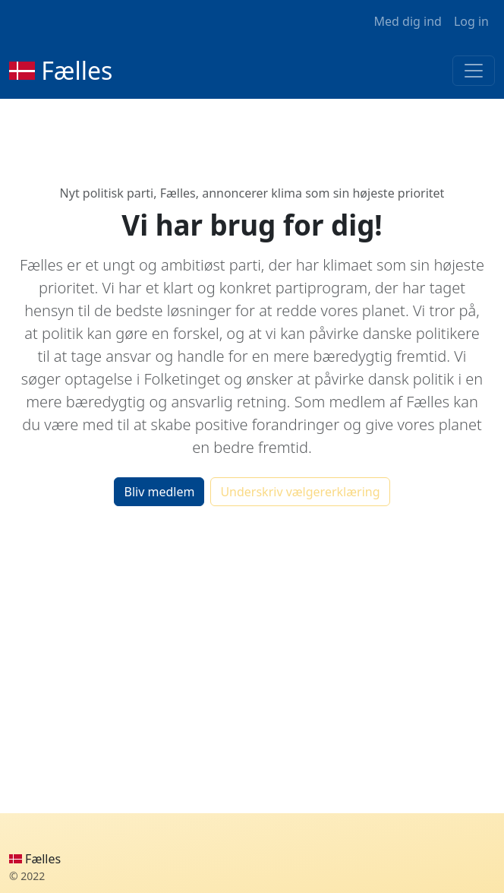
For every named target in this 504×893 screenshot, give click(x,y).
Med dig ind (408, 21)
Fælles (76, 70)
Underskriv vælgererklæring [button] (300, 491)
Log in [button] (471, 21)
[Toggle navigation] (473, 70)
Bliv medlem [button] (159, 491)
